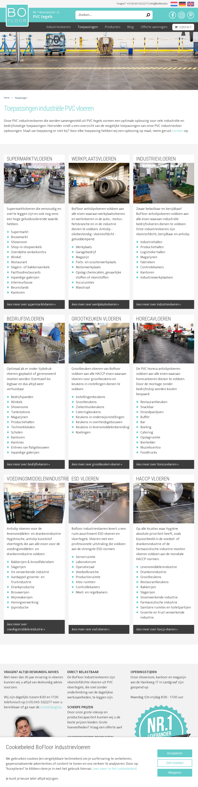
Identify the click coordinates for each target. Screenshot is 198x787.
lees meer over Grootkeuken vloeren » (97, 464)
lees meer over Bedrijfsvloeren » (28, 464)
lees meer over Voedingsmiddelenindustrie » (26, 626)
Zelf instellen (174, 763)
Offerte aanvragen (154, 27)
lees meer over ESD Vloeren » (90, 629)
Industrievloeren (58, 27)
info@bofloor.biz (159, 3)
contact (177, 131)
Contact (185, 27)
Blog (130, 27)
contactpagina (50, 707)
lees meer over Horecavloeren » (157, 464)
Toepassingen (88, 27)
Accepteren (175, 753)
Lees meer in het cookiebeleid (114, 769)
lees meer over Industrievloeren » (158, 304)
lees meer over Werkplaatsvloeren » (95, 304)
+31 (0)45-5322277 (137, 3)
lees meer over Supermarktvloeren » (31, 304)
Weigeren (174, 772)
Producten (112, 27)
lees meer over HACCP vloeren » (156, 629)
